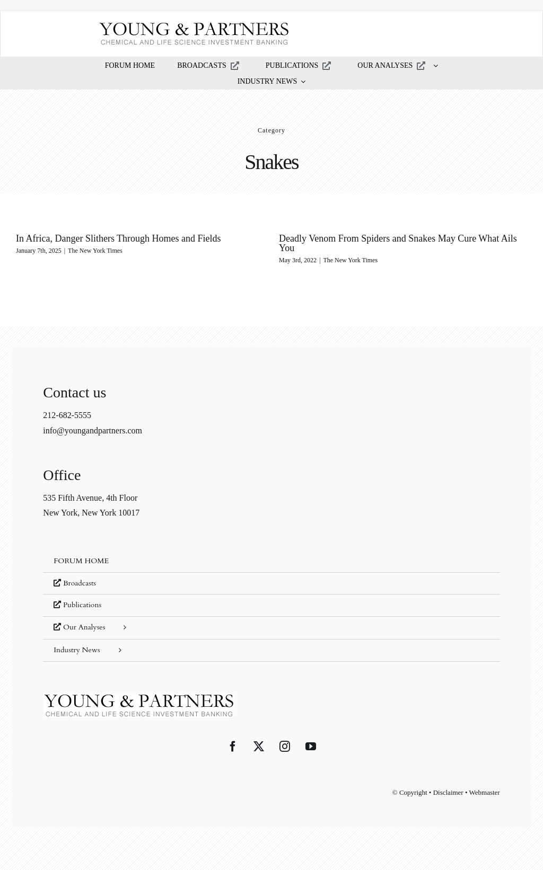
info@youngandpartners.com (92, 430)
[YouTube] (311, 746)
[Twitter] (259, 746)
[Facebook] (233, 746)
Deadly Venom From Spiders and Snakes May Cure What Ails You (392, 243)
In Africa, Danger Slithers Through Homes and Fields (118, 238)
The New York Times (95, 250)
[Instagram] (285, 746)
